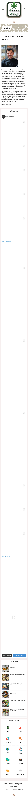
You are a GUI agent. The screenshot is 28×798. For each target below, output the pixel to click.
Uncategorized (20, 774)
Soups (7, 774)
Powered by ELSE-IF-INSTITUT (11, 791)
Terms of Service (8, 784)
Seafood (20, 764)
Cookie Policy (13, 786)
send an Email (21, 791)
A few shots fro (13, 241)
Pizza (20, 753)
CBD (8, 732)
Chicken (20, 732)
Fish (20, 742)
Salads (8, 764)
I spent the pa (13, 556)
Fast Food (8, 742)
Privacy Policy (19, 784)
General (8, 753)
